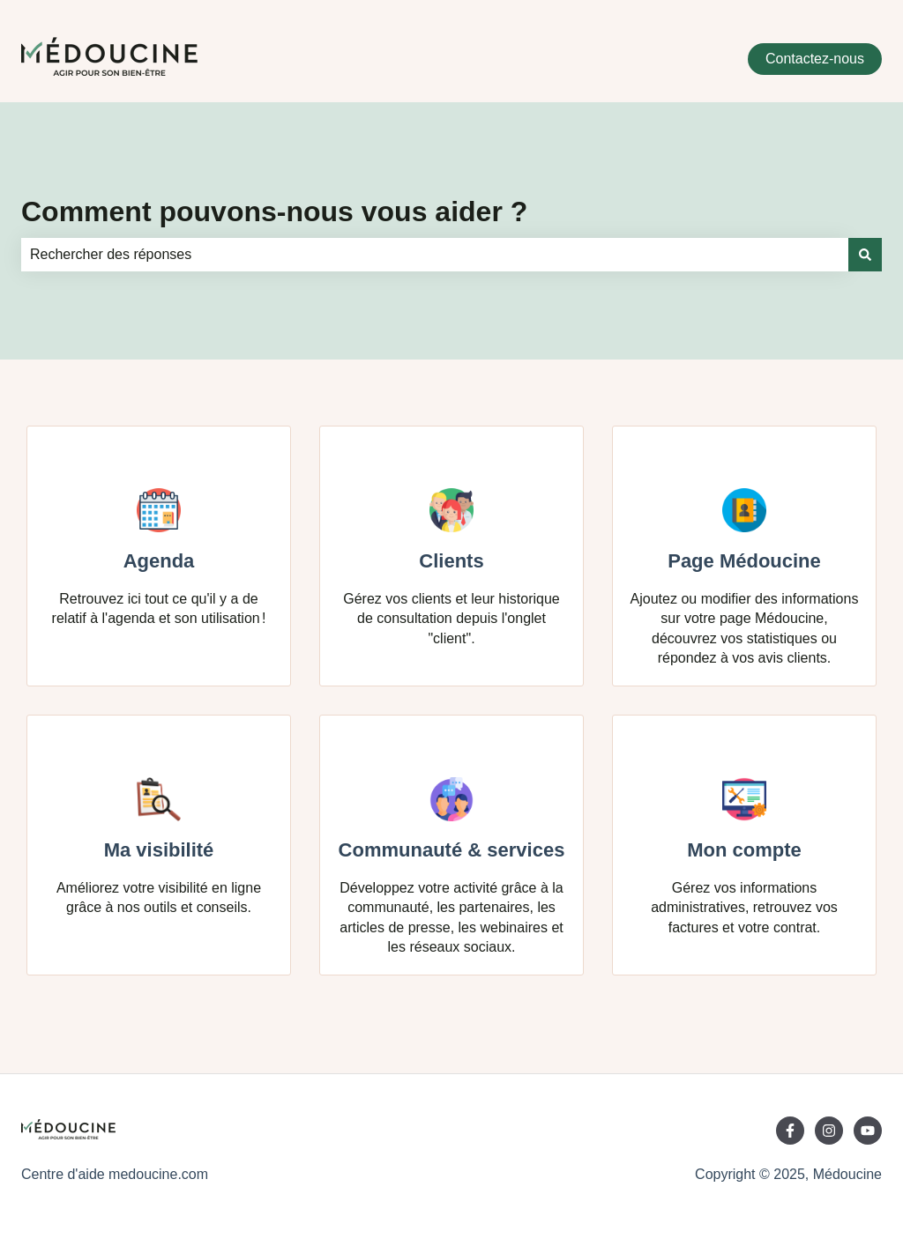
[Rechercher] (865, 254)
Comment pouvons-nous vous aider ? (274, 211)
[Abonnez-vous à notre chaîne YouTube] (868, 1130)
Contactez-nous (814, 58)
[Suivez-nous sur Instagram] (829, 1130)
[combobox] (434, 254)
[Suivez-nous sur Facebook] (790, 1130)
